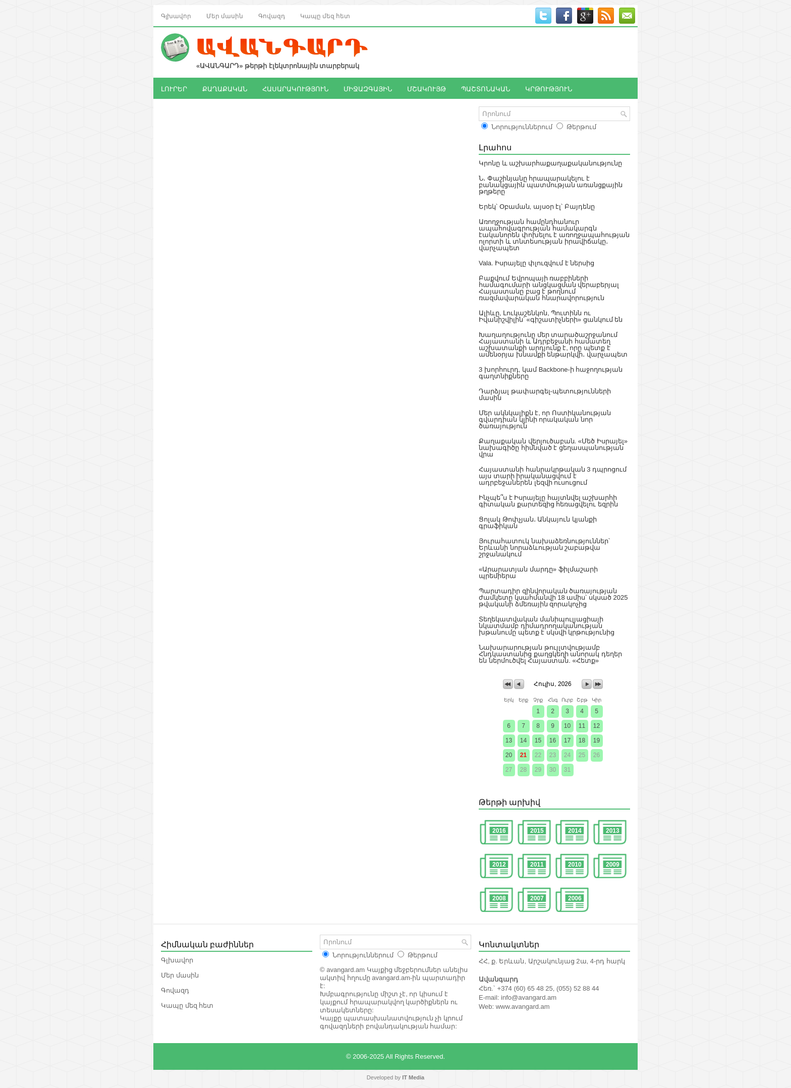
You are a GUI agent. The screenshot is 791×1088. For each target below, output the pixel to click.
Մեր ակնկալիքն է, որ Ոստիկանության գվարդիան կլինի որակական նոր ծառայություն (545, 419)
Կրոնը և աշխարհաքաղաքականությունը (550, 163)
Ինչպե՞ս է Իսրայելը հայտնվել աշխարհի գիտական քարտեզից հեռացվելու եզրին (548, 501)
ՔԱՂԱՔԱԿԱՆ (224, 88)
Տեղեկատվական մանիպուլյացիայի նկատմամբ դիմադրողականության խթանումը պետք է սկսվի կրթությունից (546, 625)
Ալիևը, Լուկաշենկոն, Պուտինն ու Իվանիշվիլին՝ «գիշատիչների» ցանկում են (551, 316)
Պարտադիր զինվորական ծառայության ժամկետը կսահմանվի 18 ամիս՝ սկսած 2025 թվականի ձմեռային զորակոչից (553, 597)
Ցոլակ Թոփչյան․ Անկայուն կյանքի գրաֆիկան (538, 523)
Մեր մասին (224, 15)
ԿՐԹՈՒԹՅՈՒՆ (548, 88)
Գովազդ (271, 15)
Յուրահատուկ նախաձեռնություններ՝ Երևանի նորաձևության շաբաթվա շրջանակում (544, 547)
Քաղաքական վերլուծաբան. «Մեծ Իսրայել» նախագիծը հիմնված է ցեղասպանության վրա (553, 447)
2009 (612, 864)
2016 (499, 830)
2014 (575, 830)
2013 (612, 830)
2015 (537, 830)
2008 (499, 898)
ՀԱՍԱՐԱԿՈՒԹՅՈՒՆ (295, 88)
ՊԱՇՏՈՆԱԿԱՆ (485, 88)
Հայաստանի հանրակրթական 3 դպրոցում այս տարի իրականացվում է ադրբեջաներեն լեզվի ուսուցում (553, 476)
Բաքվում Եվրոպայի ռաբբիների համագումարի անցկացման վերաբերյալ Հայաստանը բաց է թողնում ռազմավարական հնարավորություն (549, 288)
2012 (499, 864)
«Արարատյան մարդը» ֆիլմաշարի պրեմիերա (538, 572)
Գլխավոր (176, 15)
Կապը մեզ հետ (325, 15)
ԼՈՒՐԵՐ (174, 88)
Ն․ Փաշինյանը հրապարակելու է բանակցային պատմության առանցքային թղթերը (551, 185)
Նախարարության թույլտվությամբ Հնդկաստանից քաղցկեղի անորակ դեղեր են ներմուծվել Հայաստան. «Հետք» (550, 654)
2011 (537, 864)
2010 (575, 864)
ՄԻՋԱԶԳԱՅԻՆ (368, 88)
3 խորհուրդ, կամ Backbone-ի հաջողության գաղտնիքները (551, 373)
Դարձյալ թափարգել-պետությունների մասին (545, 394)
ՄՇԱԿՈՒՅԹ (426, 88)
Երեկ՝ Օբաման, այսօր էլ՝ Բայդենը (537, 206)
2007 (537, 898)
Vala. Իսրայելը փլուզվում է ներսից (536, 263)
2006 (575, 898)
